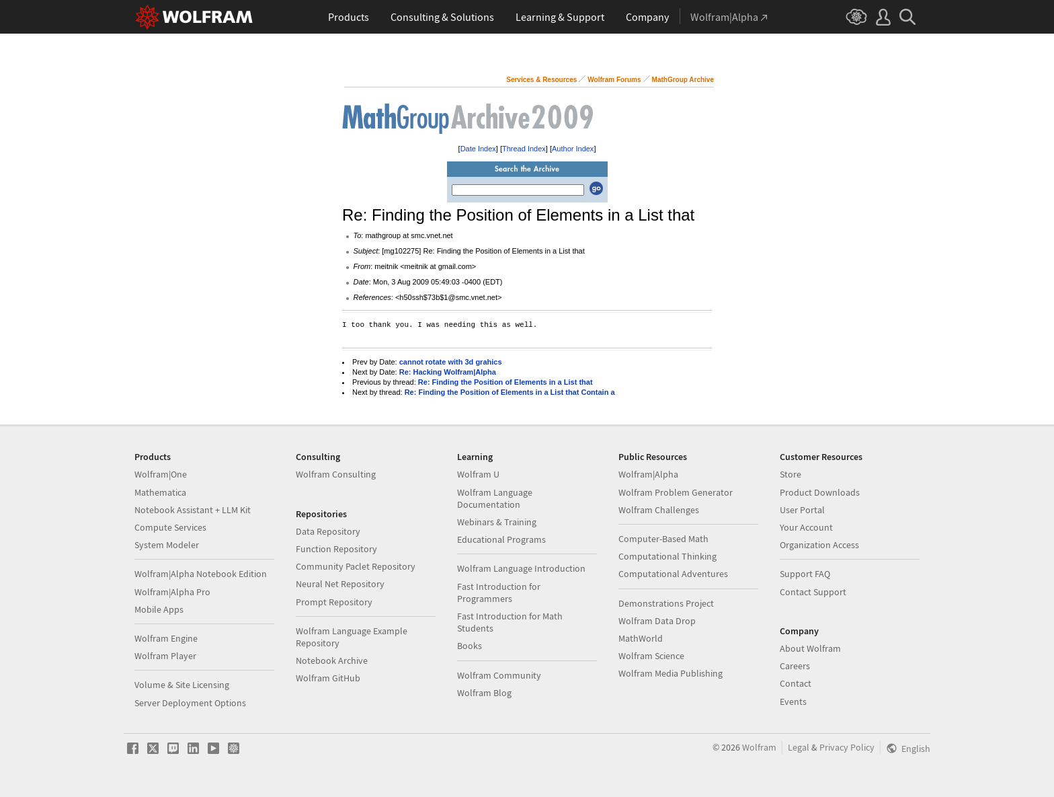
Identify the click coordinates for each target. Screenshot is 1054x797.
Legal (798, 747)
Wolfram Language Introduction (521, 568)
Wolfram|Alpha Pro (172, 592)
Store (790, 474)
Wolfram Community (499, 675)
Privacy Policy (847, 747)
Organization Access (819, 545)
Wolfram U (478, 474)
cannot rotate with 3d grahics (450, 362)
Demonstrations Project (666, 603)
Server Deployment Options (190, 703)
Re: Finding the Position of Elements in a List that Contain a (510, 392)
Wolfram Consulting (336, 474)
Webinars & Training (496, 522)
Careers (795, 666)
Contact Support (813, 592)
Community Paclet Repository (355, 566)
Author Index (573, 149)
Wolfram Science (651, 656)
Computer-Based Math (663, 539)
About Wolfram (810, 648)
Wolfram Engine (166, 638)
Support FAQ (805, 574)
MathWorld (640, 638)
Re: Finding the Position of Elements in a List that (505, 382)
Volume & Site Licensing (181, 685)
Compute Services (170, 527)
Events (793, 701)
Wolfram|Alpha (648, 474)
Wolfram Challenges (658, 510)
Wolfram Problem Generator (675, 492)
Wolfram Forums (614, 79)
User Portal (802, 510)
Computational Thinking (667, 556)
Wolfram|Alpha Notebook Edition (200, 574)
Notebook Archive (332, 660)
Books (469, 646)
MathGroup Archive (683, 79)
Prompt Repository (334, 602)
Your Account (806, 527)
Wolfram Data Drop (657, 621)
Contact (795, 683)
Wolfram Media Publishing (670, 673)
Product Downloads (820, 492)
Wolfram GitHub (328, 678)
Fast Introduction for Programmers (498, 592)
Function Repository (336, 549)
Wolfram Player (165, 656)
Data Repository (328, 531)
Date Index (478, 149)
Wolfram (759, 747)
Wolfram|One (160, 474)
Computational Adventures (673, 574)
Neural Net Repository (340, 584)
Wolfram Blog (484, 693)
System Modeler (166, 545)
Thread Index (524, 149)
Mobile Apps (159, 609)
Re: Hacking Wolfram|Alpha (447, 372)
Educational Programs (501, 539)
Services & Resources (541, 79)
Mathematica (160, 492)
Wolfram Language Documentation (494, 498)
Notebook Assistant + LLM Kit (192, 510)
